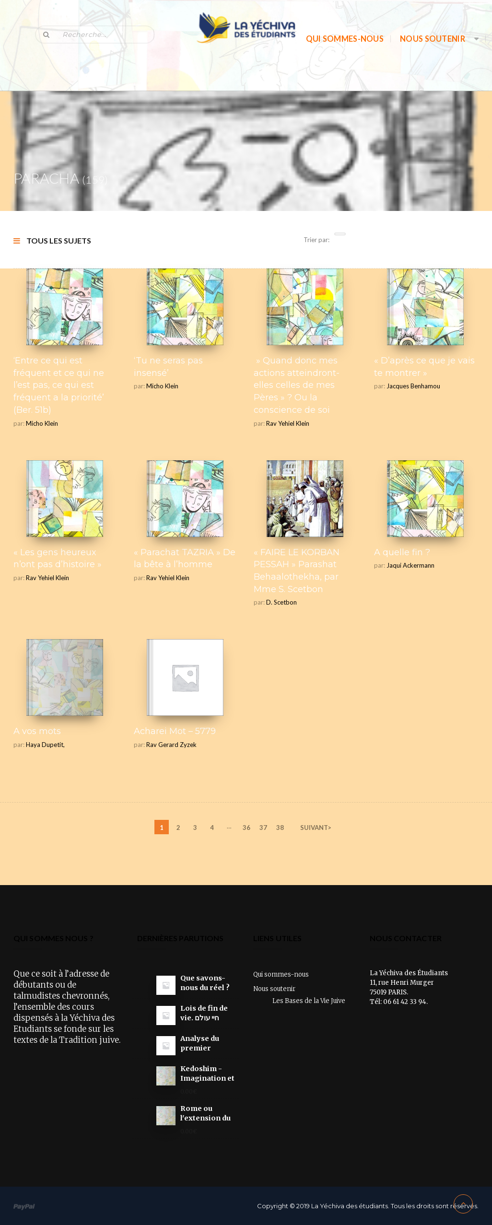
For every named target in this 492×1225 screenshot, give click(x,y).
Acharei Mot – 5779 (175, 731)
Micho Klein (42, 423)
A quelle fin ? (402, 552)
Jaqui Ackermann (410, 565)
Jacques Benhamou (413, 386)
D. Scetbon (281, 602)
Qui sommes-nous (345, 38)
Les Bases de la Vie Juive (308, 1001)
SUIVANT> (315, 827)
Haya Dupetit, (45, 744)
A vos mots (37, 731)
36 (246, 827)
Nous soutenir (432, 38)
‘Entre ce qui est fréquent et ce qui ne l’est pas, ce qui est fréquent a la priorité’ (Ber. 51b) (58, 385)
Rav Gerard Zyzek (171, 744)
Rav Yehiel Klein (287, 423)
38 (280, 827)
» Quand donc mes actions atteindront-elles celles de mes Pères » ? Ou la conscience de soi (297, 385)
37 (263, 827)
